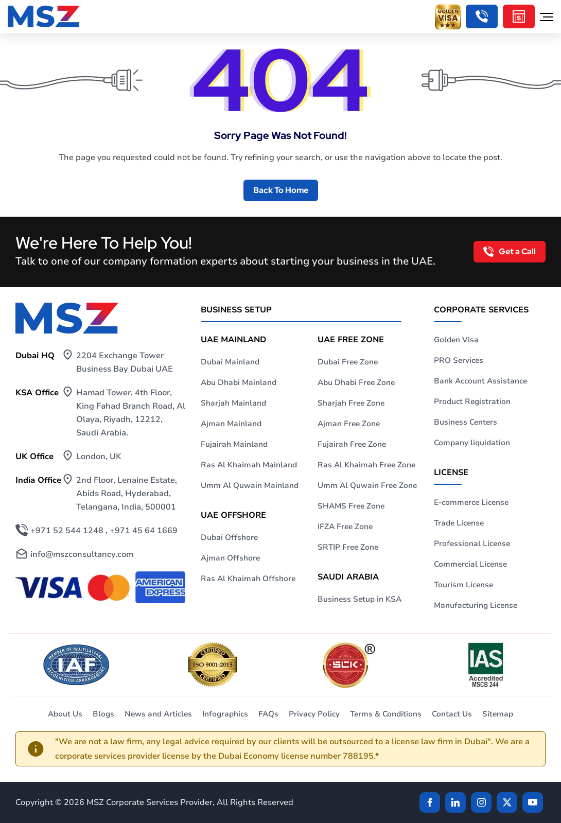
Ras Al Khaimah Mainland (249, 465)
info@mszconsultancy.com (81, 554)
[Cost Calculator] (519, 16)
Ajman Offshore (230, 558)
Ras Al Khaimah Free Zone (366, 465)
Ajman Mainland (231, 423)
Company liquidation (472, 442)
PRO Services (458, 360)
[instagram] (481, 802)
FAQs (268, 714)
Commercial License (470, 564)
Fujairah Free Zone (352, 444)
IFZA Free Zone (345, 526)
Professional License (472, 543)
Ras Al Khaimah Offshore (248, 578)
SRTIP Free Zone (348, 547)
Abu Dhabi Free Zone (356, 382)
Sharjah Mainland (233, 403)
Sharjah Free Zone (351, 403)
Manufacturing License (475, 605)
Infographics (225, 714)
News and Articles (158, 714)
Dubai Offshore (229, 537)
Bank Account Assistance (480, 381)
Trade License (459, 523)
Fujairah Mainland (234, 444)
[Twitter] (507, 802)
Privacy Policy (314, 714)
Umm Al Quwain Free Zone (367, 485)
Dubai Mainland (230, 362)
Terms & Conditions (386, 714)
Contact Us (452, 714)
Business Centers (465, 422)
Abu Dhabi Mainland (238, 382)
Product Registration (472, 401)
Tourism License (463, 585)
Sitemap (497, 714)
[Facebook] (429, 802)
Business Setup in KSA (359, 599)
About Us (65, 714)
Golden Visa (456, 340)
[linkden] (455, 802)
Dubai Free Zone (348, 362)
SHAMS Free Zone (351, 506)
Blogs (103, 714)
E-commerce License (471, 502)
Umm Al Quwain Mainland (250, 485)
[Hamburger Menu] (546, 16)
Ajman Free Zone (349, 423)
